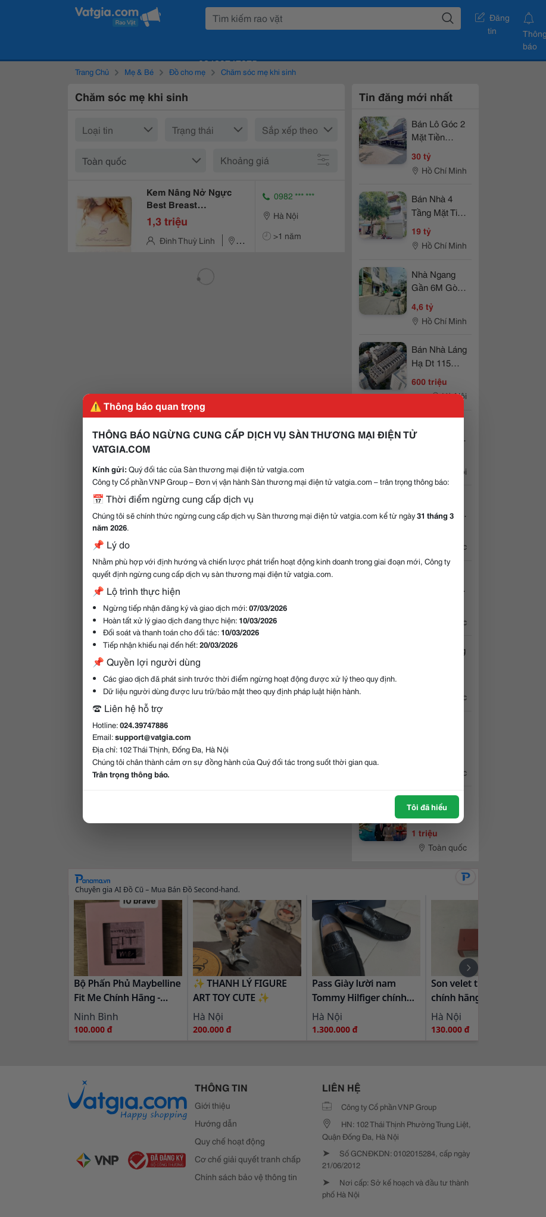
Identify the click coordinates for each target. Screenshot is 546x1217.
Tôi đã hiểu (427, 806)
